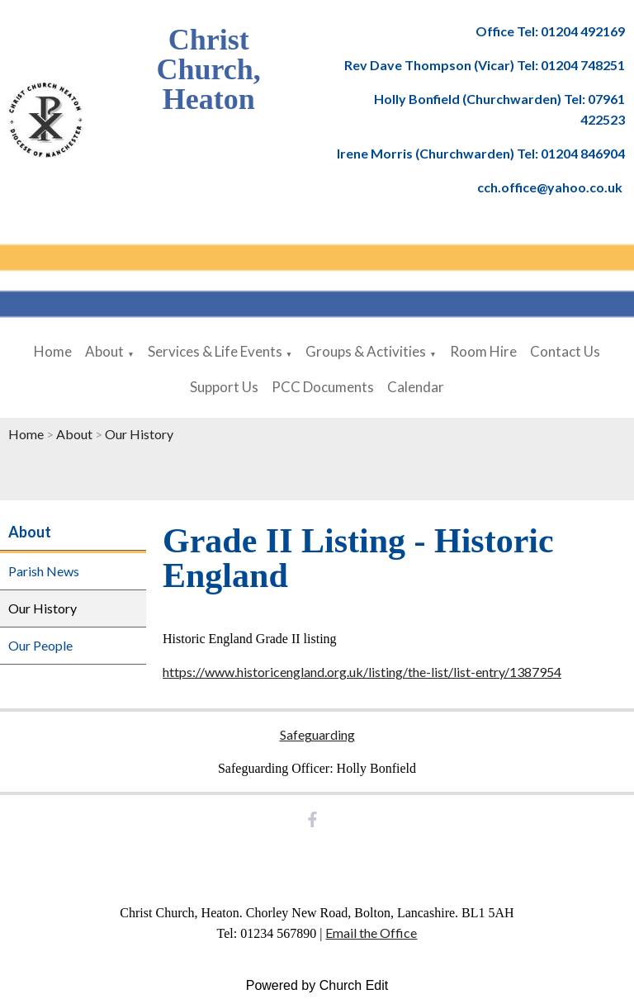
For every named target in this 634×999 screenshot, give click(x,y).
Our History (139, 434)
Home (53, 351)
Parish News (43, 571)
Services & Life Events (215, 351)
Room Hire (483, 351)
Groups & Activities (365, 351)
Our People (40, 645)
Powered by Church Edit (317, 985)
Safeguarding (317, 734)
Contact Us (565, 351)
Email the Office (371, 932)
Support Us (224, 386)
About (104, 351)
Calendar (415, 386)
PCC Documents (323, 386)
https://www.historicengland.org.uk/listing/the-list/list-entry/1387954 (362, 671)
